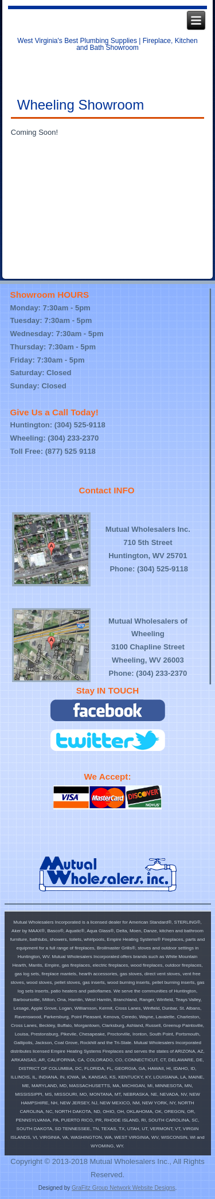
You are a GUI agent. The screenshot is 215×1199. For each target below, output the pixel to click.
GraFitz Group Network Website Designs (123, 1188)
